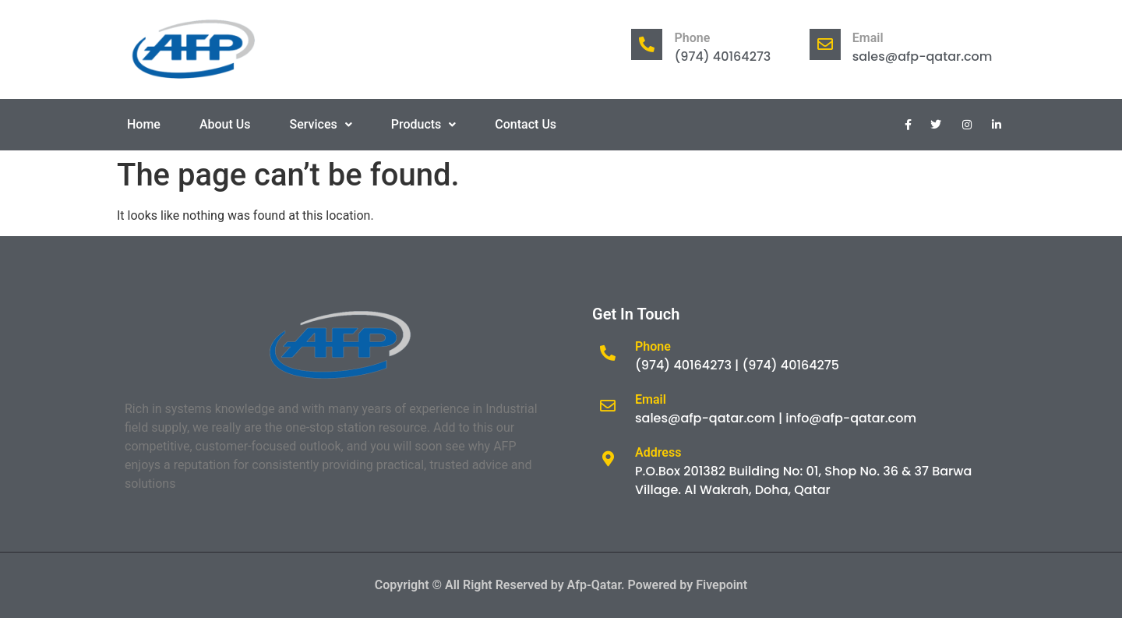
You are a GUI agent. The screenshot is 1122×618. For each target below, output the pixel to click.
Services (321, 124)
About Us (225, 124)
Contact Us (525, 124)
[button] (321, 125)
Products (424, 124)
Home (144, 124)
